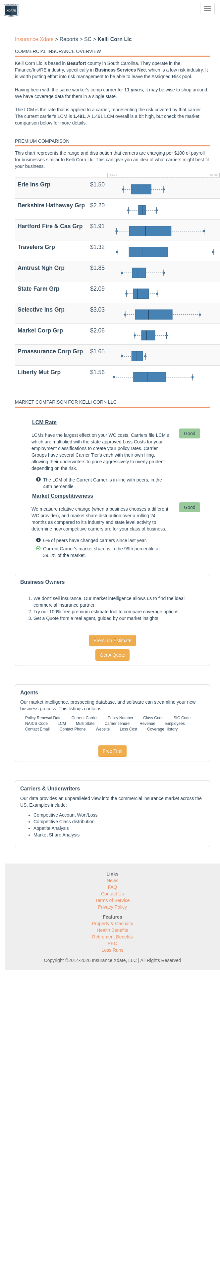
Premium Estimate (112, 640)
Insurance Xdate (34, 39)
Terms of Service (112, 900)
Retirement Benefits (112, 936)
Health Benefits (112, 930)
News (112, 880)
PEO (113, 943)
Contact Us (112, 893)
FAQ (112, 887)
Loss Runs (112, 950)
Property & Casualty (112, 923)
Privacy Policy (112, 907)
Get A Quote (112, 655)
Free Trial (112, 751)
